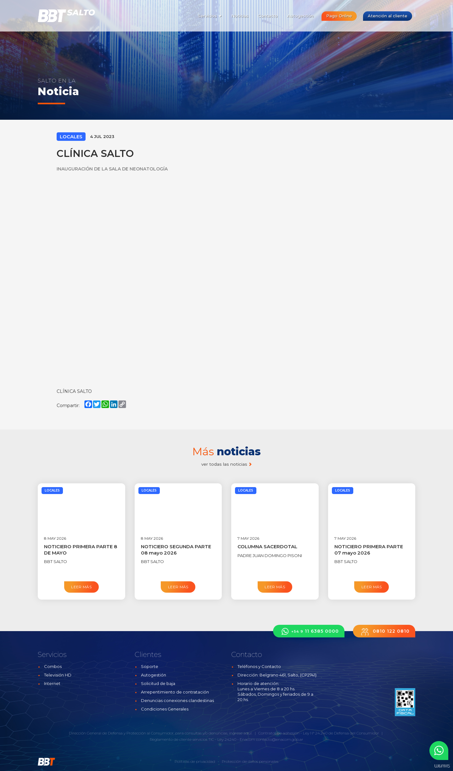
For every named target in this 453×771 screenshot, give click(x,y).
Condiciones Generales (164, 708)
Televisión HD (57, 674)
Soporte (149, 666)
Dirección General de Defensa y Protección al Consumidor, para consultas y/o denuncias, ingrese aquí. (160, 733)
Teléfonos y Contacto (259, 666)
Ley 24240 (226, 739)
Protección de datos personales (250, 761)
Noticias (240, 15)
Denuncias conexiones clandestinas (177, 700)
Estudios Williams (442, 766)
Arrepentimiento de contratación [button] (175, 691)
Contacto (268, 15)
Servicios (210, 15)
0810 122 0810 (384, 631)
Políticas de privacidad (195, 761)
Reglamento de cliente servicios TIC (182, 739)
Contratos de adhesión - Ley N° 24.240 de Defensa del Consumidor (318, 733)
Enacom (247, 739)
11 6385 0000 (309, 631)
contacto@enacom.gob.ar (279, 739)
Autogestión (300, 15)
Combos (53, 666)
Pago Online (339, 15)
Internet (52, 683)
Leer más (81, 586)
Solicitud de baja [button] (158, 683)
